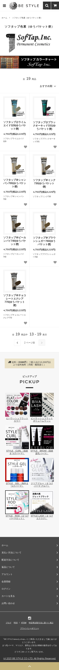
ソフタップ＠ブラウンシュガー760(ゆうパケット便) (44, 241)
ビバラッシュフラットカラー (17, 418)
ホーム (4, 18)
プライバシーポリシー (29, 628)
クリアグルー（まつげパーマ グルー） (42, 483)
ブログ (8, 623)
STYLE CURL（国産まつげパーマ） (17, 451)
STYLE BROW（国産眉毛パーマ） (42, 451)
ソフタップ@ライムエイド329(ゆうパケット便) (14, 125)
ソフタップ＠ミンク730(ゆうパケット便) (44, 183)
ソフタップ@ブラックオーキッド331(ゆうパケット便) (44, 125)
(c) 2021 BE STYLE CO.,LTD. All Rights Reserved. (29, 658)
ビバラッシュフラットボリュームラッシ (42, 418)
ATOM (23, 623)
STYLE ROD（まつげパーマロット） (17, 516)
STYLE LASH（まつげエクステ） (42, 516)
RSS (16, 623)
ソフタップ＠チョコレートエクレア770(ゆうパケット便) (14, 300)
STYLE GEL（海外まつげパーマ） (17, 483)
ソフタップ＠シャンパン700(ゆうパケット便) (14, 183)
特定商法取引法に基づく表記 (41, 623)
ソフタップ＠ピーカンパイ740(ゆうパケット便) (14, 240)
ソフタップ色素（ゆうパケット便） (27, 18)
